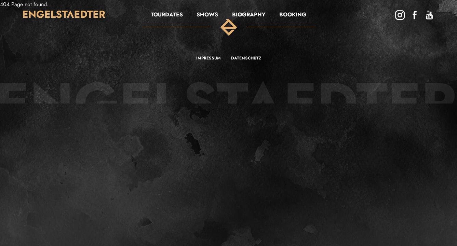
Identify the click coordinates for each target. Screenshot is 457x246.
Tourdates (167, 14)
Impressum (208, 58)
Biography (249, 14)
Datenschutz (246, 58)
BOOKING (292, 14)
